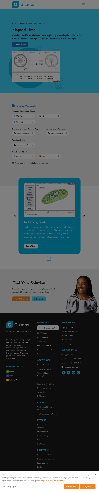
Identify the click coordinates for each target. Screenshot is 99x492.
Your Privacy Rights (9, 489)
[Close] (95, 477)
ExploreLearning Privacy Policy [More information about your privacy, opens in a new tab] (52, 483)
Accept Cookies (71, 489)
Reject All (88, 489)
